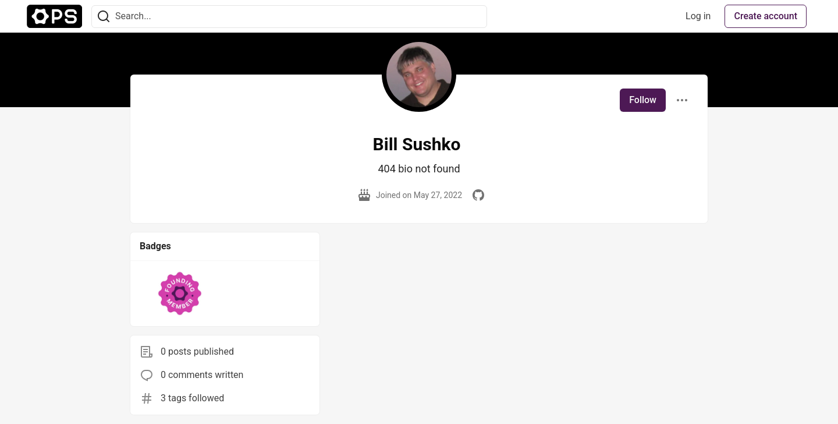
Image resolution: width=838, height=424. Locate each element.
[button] (180, 293)
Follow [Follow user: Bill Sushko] (642, 99)
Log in (698, 16)
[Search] (103, 16)
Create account (765, 16)
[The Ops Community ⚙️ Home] (54, 16)
